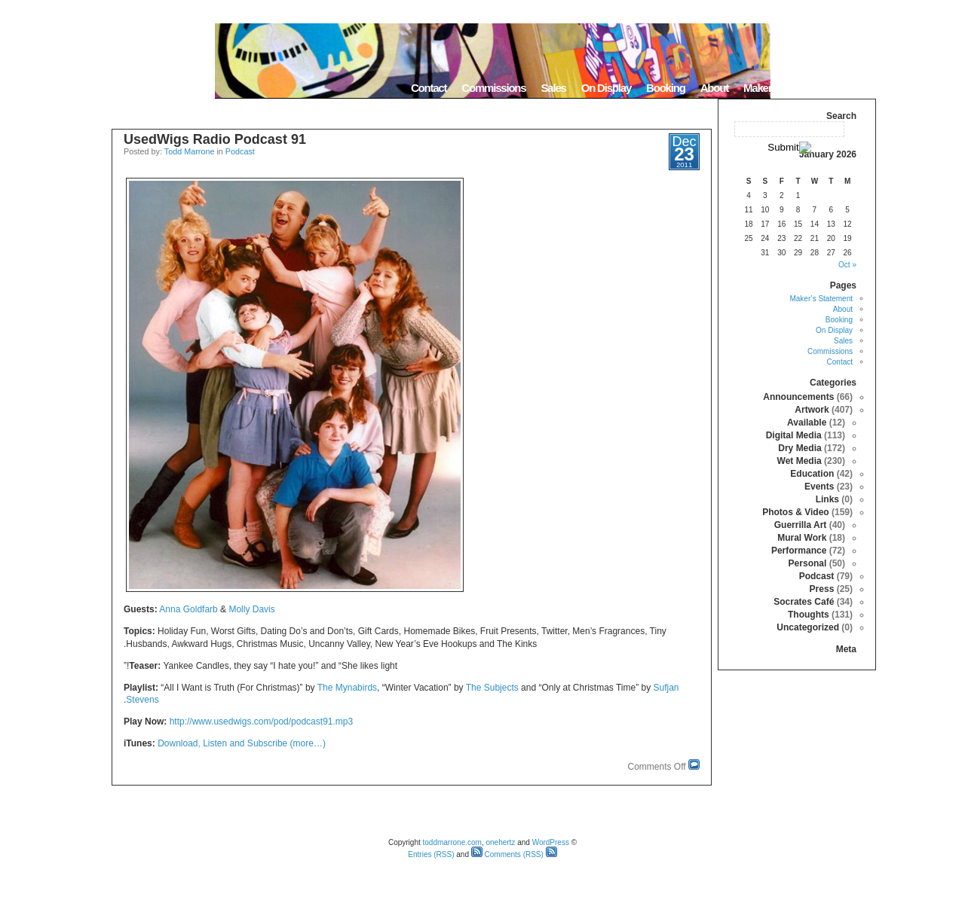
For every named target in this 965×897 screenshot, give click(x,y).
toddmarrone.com (452, 842)
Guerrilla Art (800, 525)
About (714, 87)
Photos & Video (795, 512)
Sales (553, 87)
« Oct (847, 265)
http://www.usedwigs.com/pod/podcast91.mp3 (261, 721)
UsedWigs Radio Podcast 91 (215, 139)
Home (857, 87)
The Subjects (492, 687)
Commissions (493, 87)
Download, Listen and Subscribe (224, 743)
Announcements (798, 397)
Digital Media (794, 435)
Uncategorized (808, 627)
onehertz (500, 842)
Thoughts (808, 614)
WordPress (550, 842)
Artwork (812, 409)
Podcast (240, 151)
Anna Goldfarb (188, 609)
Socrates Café (804, 601)
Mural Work (801, 537)
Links (827, 499)
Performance (798, 550)
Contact (428, 87)
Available (806, 422)
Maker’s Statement (785, 87)
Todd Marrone (189, 151)
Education (812, 473)
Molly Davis (251, 609)
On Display (606, 87)
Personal (808, 563)
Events (819, 486)
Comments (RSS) (507, 854)
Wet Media (799, 461)
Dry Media (799, 448)
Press (822, 589)
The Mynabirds (347, 687)
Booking (665, 87)
